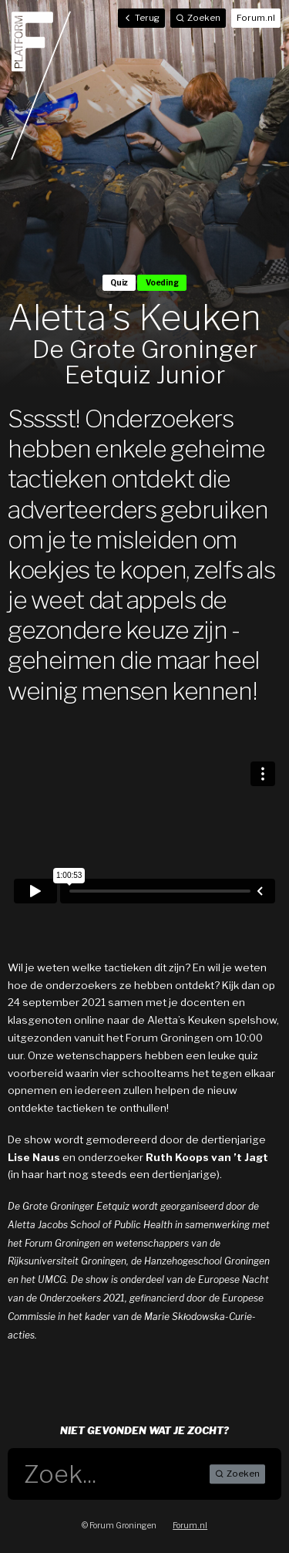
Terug (141, 17)
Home (41, 85)
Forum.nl (256, 17)
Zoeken (237, 1474)
